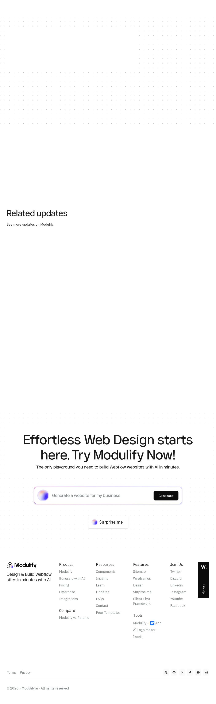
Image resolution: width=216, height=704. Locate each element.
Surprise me (111, 522)
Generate (166, 496)
